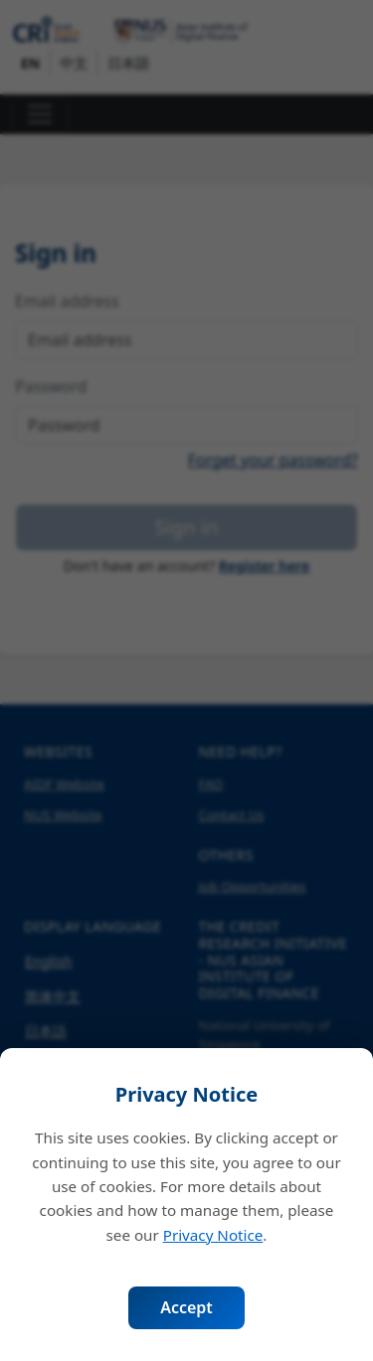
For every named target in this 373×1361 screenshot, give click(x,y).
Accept (186, 1307)
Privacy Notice (213, 1235)
